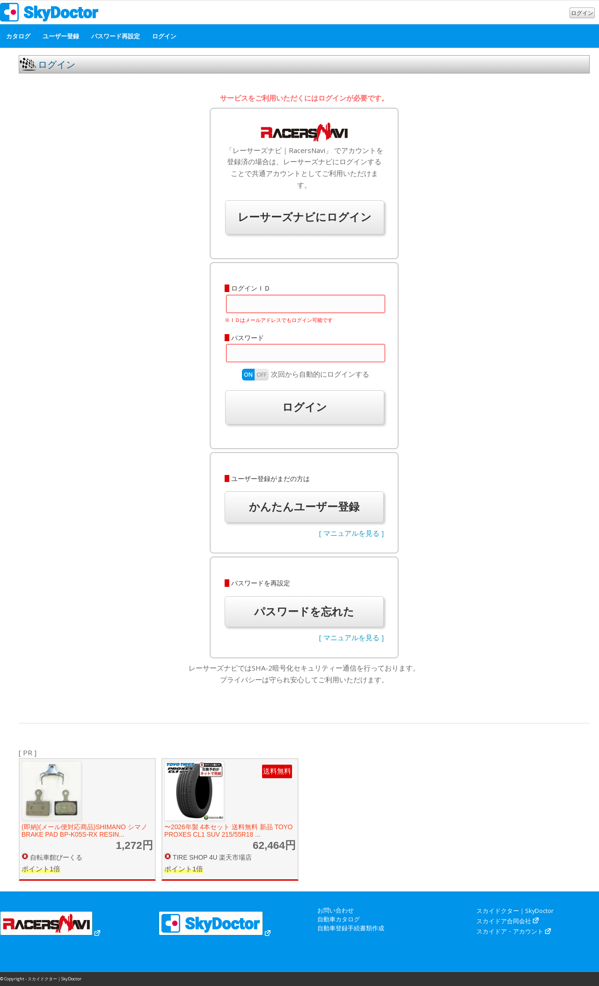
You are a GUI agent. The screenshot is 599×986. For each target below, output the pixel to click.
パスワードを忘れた (304, 611)
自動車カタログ (338, 919)
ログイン (582, 13)
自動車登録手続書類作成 (350, 928)
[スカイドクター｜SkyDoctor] (49, 14)
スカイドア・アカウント (509, 931)
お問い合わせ (335, 910)
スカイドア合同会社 (503, 921)
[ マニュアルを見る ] (351, 533)
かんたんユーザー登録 (304, 506)
